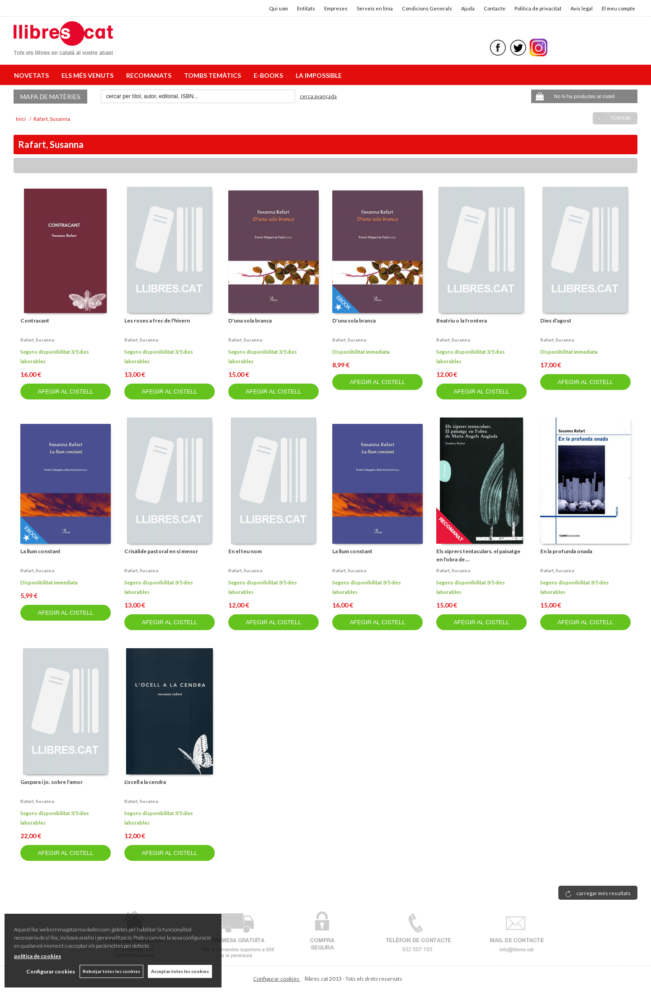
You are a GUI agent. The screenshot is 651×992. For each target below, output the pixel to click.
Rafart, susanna (37, 339)
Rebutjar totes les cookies (111, 971)
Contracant (34, 320)
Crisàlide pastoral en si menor (161, 551)
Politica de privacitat (537, 8)
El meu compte (618, 8)
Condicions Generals (427, 8)
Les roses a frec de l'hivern (157, 320)
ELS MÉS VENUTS (88, 75)
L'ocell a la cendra (145, 781)
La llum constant (40, 551)
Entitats (306, 8)
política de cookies (37, 956)
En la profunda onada (566, 551)
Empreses (336, 8)
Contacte (494, 8)
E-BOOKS (270, 75)
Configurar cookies (276, 978)
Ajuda (468, 8)
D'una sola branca (250, 320)
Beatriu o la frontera (461, 320)
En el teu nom (245, 551)
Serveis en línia (375, 8)
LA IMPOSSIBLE (319, 75)
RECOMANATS (150, 75)
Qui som (278, 8)
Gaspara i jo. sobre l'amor (51, 781)
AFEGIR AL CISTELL (65, 391)
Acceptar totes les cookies (180, 971)
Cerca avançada (318, 96)
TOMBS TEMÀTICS (214, 75)
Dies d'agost (555, 320)
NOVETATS (33, 75)
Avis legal (582, 8)
